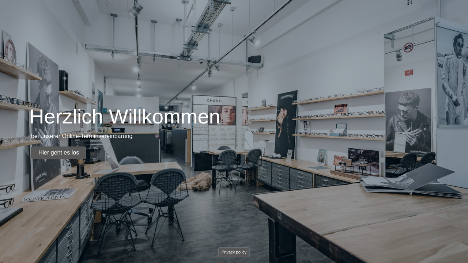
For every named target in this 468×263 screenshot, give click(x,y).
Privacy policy (234, 252)
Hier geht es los (58, 152)
